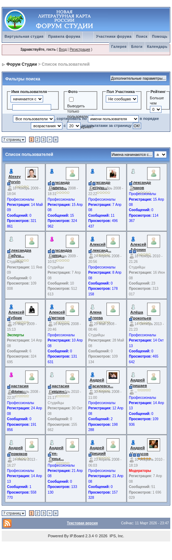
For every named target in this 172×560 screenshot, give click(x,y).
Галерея (119, 47)
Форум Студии (21, 64)
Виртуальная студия (24, 36)
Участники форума (113, 36)
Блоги (136, 47)
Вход (63, 49)
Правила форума (64, 36)
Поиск (141, 36)
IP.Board (77, 536)
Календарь (157, 47)
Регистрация (80, 49)
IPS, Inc (116, 536)
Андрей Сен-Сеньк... (56, 453)
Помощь (159, 36)
